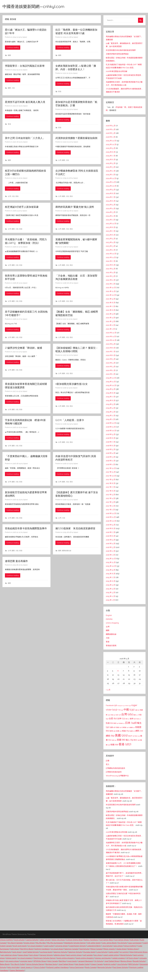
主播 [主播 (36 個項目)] (137, 710)
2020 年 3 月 (110, 367)
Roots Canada (90, 967)
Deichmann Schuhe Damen (45, 958)
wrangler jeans (26, 961)
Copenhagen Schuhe (77, 946)
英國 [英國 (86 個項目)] (121, 739)
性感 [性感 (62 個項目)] (109, 723)
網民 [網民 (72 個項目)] (139, 731)
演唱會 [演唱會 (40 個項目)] (125, 727)
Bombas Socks (51, 964)
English (109, 615)
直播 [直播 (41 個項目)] (119, 731)
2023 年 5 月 (110, 239)
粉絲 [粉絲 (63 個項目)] (126, 731)
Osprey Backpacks (17, 970)
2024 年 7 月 (110, 197)
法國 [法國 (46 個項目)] (113, 727)
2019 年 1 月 (110, 419)
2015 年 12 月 (111, 559)
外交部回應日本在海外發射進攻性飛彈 (121, 50)
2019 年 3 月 (110, 412)
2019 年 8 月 (110, 393)
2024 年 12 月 (111, 178)
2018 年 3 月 (110, 457)
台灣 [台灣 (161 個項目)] (127, 714)
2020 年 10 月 (111, 340)
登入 (107, 764)
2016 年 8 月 (110, 528)
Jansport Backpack (85, 961)
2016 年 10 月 (111, 521)
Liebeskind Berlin (94, 946)
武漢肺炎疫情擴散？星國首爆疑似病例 (76, 138)
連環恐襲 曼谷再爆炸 (16, 561)
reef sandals (88, 955)
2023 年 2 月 (110, 250)
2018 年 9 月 (110, 434)
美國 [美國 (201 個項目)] (121, 735)
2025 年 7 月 (110, 156)
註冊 (107, 761)
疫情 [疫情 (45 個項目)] (113, 731)
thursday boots (89, 952)
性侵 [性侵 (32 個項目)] (138, 719)
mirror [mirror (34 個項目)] (128, 705)
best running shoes (74, 955)
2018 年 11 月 (111, 427)
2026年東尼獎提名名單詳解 (116, 71)
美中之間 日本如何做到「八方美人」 (25, 138)
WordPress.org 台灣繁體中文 (117, 776)
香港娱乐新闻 (111, 645)
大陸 (13, 88)
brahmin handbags (42, 949)
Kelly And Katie (13, 967)
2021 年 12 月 (111, 287)
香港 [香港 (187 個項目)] (125, 744)
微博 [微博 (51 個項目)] (133, 719)
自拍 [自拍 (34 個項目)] (114, 740)
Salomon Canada (71, 949)
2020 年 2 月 (110, 370)
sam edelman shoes (9, 955)
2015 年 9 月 (110, 570)
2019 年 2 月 (110, 415)
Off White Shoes (39, 961)
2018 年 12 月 (111, 423)
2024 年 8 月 (110, 193)
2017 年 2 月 (110, 506)
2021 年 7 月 (110, 306)
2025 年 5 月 (110, 163)
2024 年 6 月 (110, 201)
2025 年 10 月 (111, 144)
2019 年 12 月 (111, 378)
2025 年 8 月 (110, 152)
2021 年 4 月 (110, 318)
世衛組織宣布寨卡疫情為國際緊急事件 (26, 528)
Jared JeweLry (26, 967)
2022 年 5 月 (110, 269)
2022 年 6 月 (110, 265)
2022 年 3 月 (110, 276)
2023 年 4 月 (110, 242)
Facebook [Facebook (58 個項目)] (111, 705)
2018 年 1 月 (110, 464)
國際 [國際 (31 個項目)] (136, 715)
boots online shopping (66, 958)
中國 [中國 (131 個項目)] (129, 709)
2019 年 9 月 (110, 389)
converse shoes (61, 946)
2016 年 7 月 (110, 532)
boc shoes (98, 955)
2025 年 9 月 (110, 148)
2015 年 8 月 (110, 574)
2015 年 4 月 (110, 589)
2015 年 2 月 (110, 596)
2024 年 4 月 (110, 208)
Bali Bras (62, 961)
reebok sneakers (118, 958)
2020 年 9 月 (111, 344)
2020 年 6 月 (111, 355)
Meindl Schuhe (126, 955)
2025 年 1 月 (110, 175)
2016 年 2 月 (110, 551)
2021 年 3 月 (110, 321)
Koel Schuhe (84, 949)
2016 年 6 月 (110, 536)
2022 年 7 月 (110, 261)
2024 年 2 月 (110, 216)
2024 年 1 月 (110, 220)
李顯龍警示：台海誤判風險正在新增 (24, 65)
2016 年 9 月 (110, 525)
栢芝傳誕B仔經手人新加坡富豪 (22, 206)
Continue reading (12, 47)
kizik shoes (134, 940)
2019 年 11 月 (111, 382)
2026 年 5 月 (110, 126)
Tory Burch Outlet (18, 964)
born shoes (33, 955)
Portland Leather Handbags (57, 967)
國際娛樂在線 (66, 551)
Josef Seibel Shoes (111, 961)
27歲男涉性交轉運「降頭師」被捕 (23, 347)
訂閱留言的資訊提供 (114, 772)
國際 (9, 55)
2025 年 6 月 (110, 159)
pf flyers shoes (132, 958)
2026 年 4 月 (110, 129)
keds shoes (16, 952)
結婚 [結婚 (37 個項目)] (132, 731)
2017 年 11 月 (111, 472)
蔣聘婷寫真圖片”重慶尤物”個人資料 (74, 206)
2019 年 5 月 (110, 404)
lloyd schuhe (19, 940)
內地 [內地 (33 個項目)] (113, 715)
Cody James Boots (109, 943)
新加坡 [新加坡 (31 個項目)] (122, 723)
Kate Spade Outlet (82, 964)
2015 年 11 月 (111, 562)
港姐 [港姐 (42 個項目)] (119, 727)
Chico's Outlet (39, 967)
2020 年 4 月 (110, 363)
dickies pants (11, 958)
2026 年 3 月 (110, 133)
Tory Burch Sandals (15, 943)
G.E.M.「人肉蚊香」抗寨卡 (69, 420)
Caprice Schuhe (32, 940)
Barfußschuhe (5, 952)
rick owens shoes (12, 961)
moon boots (72, 961)
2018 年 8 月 (110, 438)
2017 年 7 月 (110, 487)
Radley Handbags (91, 940)
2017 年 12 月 (111, 468)
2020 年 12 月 (111, 333)
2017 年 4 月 (110, 498)
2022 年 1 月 (110, 284)
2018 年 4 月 (110, 453)
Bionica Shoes (126, 961)
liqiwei (25, 37)
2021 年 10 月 (111, 295)
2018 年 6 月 (110, 446)
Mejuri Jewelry (109, 949)
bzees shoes (23, 955)
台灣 (59, 160)
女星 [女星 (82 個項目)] (113, 718)
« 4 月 (108, 690)
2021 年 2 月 (110, 325)
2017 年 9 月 (110, 479)
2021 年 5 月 (110, 314)
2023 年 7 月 (110, 231)
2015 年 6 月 (110, 581)
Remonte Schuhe (104, 967)
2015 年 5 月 (110, 585)
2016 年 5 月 (110, 540)
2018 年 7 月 (110, 442)
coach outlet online (111, 955)
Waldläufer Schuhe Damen (75, 943)
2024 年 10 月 (111, 186)
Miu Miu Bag (41, 943)
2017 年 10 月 (111, 476)
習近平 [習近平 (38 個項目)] (131, 736)
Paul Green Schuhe (120, 967)
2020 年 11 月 (111, 336)
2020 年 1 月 (110, 374)
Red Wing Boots (26, 949)
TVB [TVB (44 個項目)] (120, 710)
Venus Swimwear (77, 967)
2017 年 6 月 (110, 491)
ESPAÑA (109, 619)
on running (124, 952)
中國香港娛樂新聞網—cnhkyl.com (33, 6)
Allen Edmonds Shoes (138, 952)
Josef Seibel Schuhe (31, 952)
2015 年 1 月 (110, 600)
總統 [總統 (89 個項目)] (110, 735)
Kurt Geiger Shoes (121, 940)
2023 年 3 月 (110, 246)
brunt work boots (20, 946)
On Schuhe (98, 961)
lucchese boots (46, 952)
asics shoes (118, 946)
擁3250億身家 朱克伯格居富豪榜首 (75, 528)
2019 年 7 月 (110, 397)
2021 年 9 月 (110, 299)
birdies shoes (133, 949)
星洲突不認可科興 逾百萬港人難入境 (25, 101)
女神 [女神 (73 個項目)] (121, 718)
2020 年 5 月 (110, 359)
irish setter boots (93, 943)
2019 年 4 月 (110, 408)
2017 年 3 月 (110, 502)
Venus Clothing (130, 946)
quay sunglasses (134, 943)
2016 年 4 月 (110, 543)
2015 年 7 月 (110, 577)
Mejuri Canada (96, 949)
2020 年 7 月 (110, 351)
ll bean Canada (97, 964)
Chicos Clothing (6, 940)
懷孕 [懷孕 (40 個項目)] (116, 723)
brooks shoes (29, 943)
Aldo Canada (52, 961)
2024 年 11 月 (111, 182)
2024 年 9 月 (110, 190)
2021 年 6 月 (110, 310)
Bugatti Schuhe (139, 961)
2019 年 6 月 (110, 400)
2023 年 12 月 (111, 223)
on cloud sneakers (35, 946)
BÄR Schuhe (133, 964)
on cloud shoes (57, 949)
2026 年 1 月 (110, 137)
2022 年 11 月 (111, 257)
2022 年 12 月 (111, 254)
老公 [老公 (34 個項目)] (137, 736)
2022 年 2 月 (110, 280)
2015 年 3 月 (110, 592)
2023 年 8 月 (110, 227)
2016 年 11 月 (111, 517)
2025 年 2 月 (110, 171)
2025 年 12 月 (111, 141)
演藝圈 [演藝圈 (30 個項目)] (132, 727)
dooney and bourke (103, 958)
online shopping (112, 623)
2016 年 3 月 (110, 547)
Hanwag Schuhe (46, 955)
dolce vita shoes (58, 940)
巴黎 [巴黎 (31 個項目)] (127, 719)
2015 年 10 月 (111, 566)
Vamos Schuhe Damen (35, 964)
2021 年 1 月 (110, 329)
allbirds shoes (59, 955)
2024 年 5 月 (110, 205)
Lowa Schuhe (102, 952)
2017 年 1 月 (110, 510)
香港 (59, 91)
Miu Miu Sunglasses (55, 943)
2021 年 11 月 (111, 291)
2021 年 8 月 (110, 303)
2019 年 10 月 (111, 385)
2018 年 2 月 (110, 461)
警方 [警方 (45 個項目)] (137, 740)
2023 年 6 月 (110, 235)
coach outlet (49, 946)
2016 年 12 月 (111, 513)
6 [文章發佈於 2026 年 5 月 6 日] (118, 671)
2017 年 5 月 (110, 495)
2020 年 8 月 (111, 348)
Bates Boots (5, 964)
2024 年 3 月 (110, 212)
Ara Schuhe (122, 943)
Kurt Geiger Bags (106, 940)
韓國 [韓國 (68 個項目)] (114, 744)
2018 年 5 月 (110, 449)
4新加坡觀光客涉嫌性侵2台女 (71, 383)
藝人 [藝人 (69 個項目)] (130, 740)
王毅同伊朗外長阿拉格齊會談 (117, 54)
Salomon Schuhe (60, 952)
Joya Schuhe (107, 946)
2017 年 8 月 (110, 483)
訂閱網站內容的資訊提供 (115, 768)
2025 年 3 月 (110, 167)
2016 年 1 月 (110, 555)
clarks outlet (114, 952)
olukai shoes (121, 949)
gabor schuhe (45, 940)
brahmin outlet (110, 964)
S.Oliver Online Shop (74, 940)
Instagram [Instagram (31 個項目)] (121, 705)
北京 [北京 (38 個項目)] (118, 715)
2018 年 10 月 (111, 431)
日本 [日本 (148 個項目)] (131, 722)
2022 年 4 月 (110, 272)
